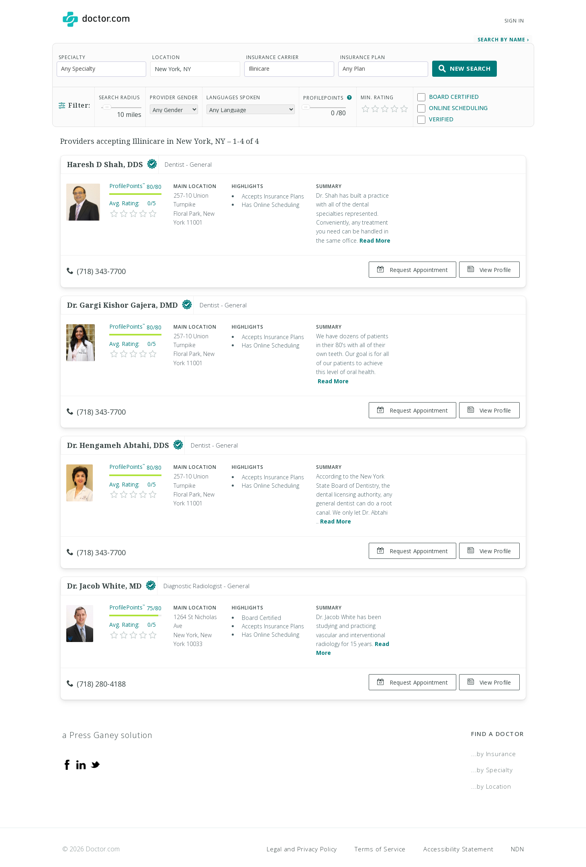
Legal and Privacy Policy (302, 833)
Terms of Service (380, 833)
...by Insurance (493, 738)
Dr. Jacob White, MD (105, 573)
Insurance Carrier (272, 54)
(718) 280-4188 (96, 671)
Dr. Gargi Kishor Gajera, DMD (123, 298)
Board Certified (448, 94)
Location (166, 54)
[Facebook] (67, 748)
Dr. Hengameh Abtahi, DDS (119, 436)
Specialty (72, 54)
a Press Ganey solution (107, 719)
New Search (465, 66)
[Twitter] (95, 748)
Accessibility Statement (458, 833)
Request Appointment (409, 267)
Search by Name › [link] (503, 36)
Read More (374, 237)
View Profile (489, 267)
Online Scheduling (452, 105)
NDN (517, 833)
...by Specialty (491, 754)
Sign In (514, 20)
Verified (435, 116)
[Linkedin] (81, 748)
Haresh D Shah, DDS (106, 161)
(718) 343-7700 (96, 268)
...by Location (491, 770)
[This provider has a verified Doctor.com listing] (152, 161)
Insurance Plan (362, 54)
